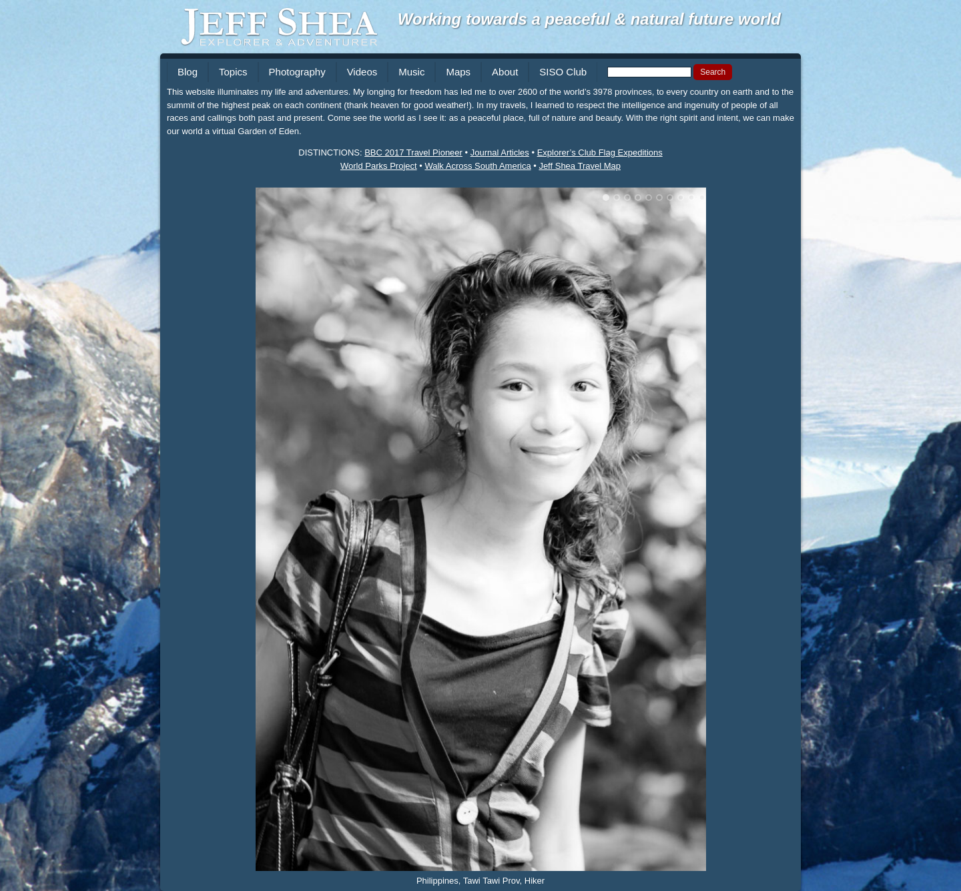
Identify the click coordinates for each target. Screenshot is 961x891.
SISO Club (563, 71)
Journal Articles (499, 152)
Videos (362, 71)
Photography (297, 71)
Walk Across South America (477, 166)
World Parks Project (378, 166)
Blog (188, 71)
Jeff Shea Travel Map (580, 166)
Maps (458, 71)
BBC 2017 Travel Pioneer (413, 152)
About (505, 71)
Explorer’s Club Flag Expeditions (600, 152)
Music (411, 71)
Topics (233, 71)
